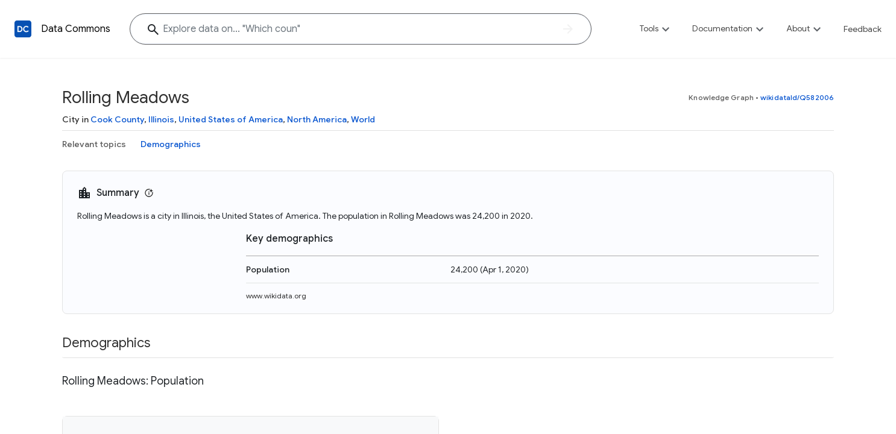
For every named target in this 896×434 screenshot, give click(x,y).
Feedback (863, 29)
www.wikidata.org (276, 295)
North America (317, 119)
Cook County (117, 119)
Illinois (161, 119)
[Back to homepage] (22, 28)
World (363, 119)
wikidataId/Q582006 (797, 97)
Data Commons (75, 29)
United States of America (230, 119)
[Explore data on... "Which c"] (360, 28)
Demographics (170, 144)
